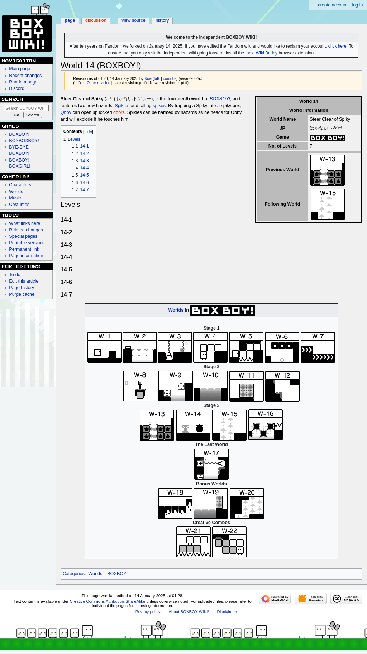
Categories (74, 573)
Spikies (122, 105)
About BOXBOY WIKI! (188, 612)
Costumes (19, 204)
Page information (26, 255)
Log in (357, 5)
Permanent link (24, 249)
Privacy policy (148, 612)
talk (157, 78)
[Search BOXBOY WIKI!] (26, 108)
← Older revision (96, 83)
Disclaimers (227, 612)
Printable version (26, 242)
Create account (333, 5)
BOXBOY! (220, 98)
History (162, 20)
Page (70, 20)
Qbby (66, 112)
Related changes (26, 229)
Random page (23, 82)
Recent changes (25, 75)
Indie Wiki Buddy (261, 53)
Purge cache (21, 294)
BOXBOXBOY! (24, 140)
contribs (169, 78)
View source (133, 20)
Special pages (23, 236)
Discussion (95, 20)
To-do (14, 274)
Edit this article (23, 281)
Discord (16, 88)
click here (337, 46)
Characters (20, 184)
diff (77, 83)
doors (119, 112)
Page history (21, 287)
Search (12, 99)
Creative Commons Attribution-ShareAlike (108, 601)
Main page (19, 68)
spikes (159, 105)
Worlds (176, 310)
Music (15, 198)
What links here (24, 223)
